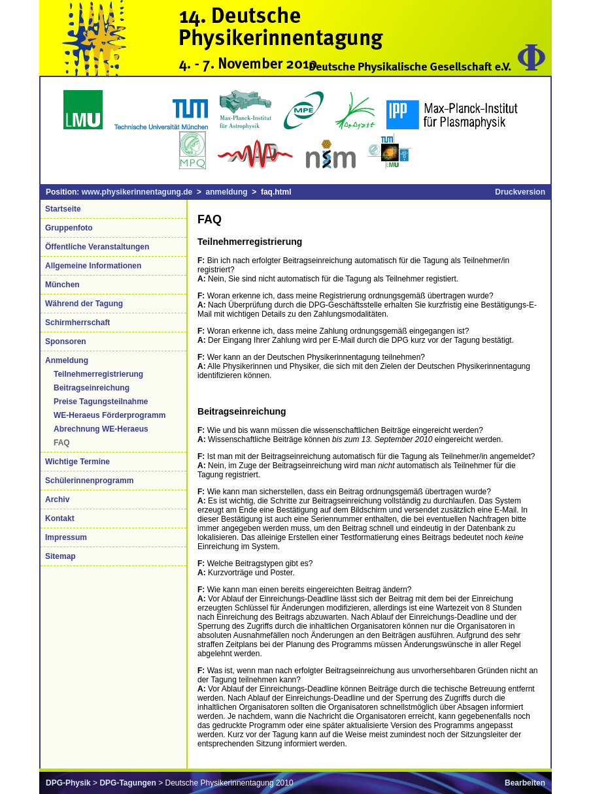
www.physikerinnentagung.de (137, 192)
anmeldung (227, 192)
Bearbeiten (525, 782)
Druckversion (520, 192)
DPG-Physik (68, 782)
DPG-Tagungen (127, 782)
